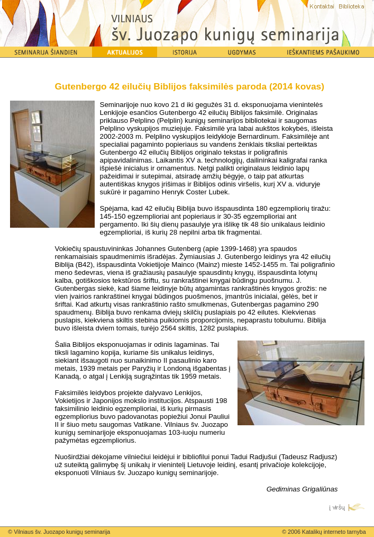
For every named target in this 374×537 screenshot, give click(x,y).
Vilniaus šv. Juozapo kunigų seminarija (62, 532)
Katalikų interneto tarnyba (334, 532)
